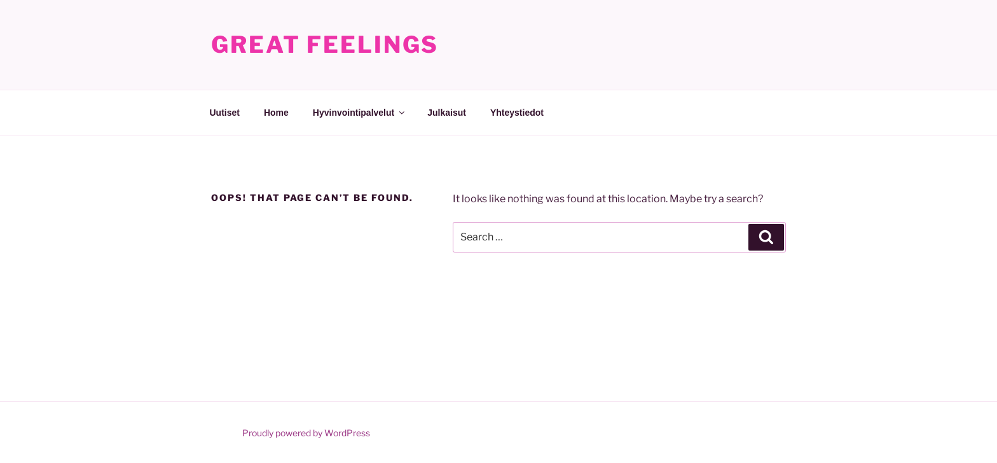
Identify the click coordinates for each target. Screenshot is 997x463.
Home (276, 112)
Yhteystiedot (517, 112)
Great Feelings (325, 45)
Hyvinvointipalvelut (359, 112)
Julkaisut (446, 112)
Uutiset (225, 112)
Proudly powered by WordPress (306, 432)
